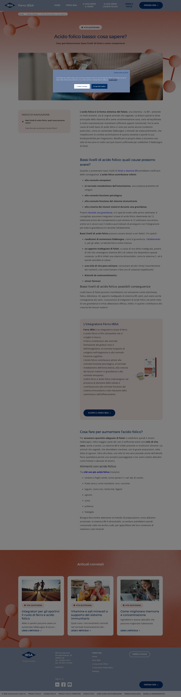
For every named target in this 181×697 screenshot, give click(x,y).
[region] (91, 81)
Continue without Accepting (121, 72)
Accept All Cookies (99, 86)
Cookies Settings (82, 86)
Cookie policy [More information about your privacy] (113, 79)
